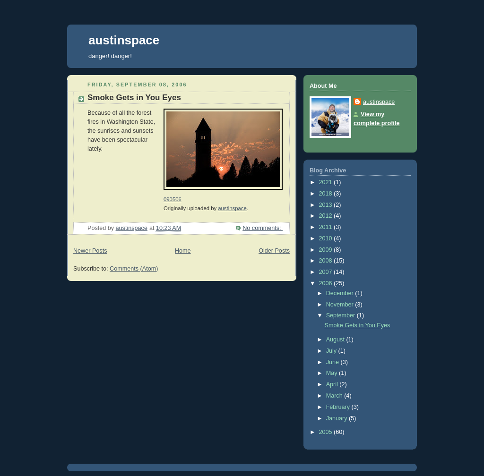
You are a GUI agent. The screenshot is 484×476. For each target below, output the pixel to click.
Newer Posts (90, 250)
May (332, 373)
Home (183, 250)
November (340, 304)
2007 (326, 272)
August (336, 339)
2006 (326, 283)
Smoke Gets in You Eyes (134, 97)
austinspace (123, 40)
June (333, 362)
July (332, 351)
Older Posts (274, 250)
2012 (326, 215)
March (335, 395)
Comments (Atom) (134, 268)
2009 (326, 249)
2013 (326, 205)
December (340, 293)
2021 (326, 182)
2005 (326, 432)
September (341, 315)
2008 (326, 260)
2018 (326, 193)
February (339, 407)
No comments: (262, 228)
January (337, 418)
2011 (326, 227)
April (333, 384)
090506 (173, 199)
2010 (326, 238)
